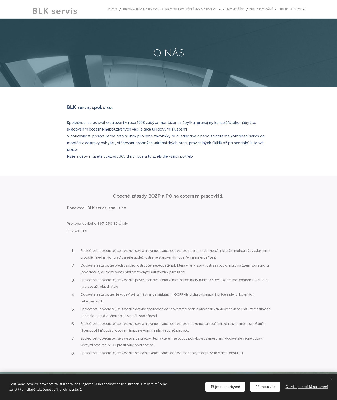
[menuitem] (105, 9)
